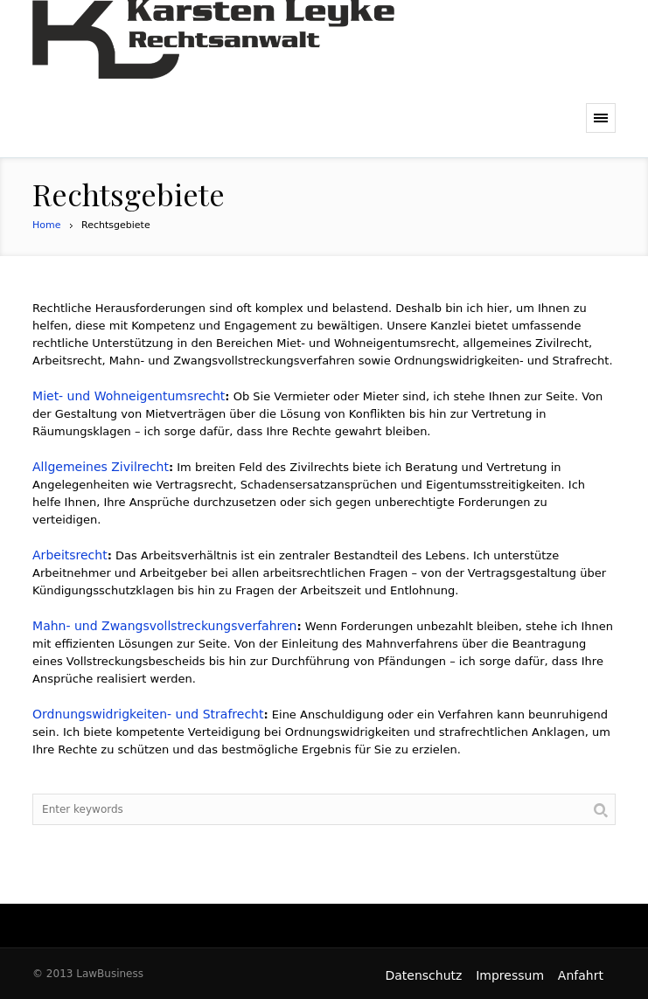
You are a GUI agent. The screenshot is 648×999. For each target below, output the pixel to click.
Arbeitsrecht (70, 555)
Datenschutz (423, 975)
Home (46, 225)
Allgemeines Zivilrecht (100, 467)
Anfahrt (580, 975)
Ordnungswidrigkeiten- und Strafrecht (147, 714)
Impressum (510, 975)
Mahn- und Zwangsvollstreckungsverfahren (164, 626)
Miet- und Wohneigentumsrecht (128, 396)
